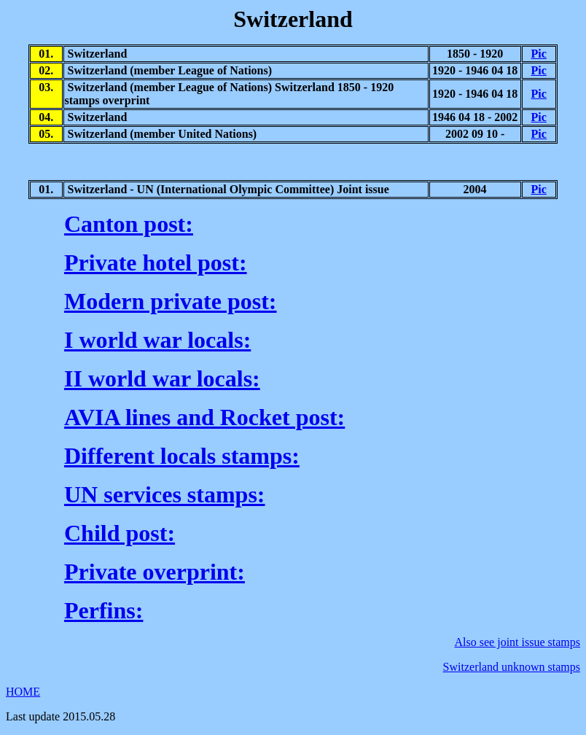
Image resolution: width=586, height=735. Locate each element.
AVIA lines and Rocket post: (204, 417)
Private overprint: (154, 572)
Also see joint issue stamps (517, 642)
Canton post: (128, 224)
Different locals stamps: (182, 456)
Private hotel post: (155, 262)
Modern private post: (170, 301)
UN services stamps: (164, 494)
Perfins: (103, 610)
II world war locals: (162, 378)
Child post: (119, 533)
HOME (23, 691)
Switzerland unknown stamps (511, 667)
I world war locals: (157, 340)
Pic (539, 53)
